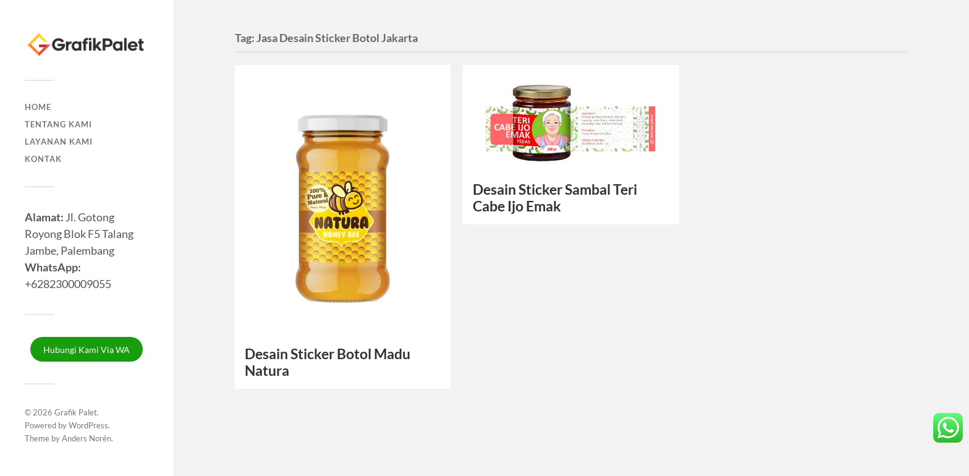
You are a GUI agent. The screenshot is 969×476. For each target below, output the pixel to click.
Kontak (43, 159)
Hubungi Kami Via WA (86, 349)
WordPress (88, 425)
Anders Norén (86, 438)
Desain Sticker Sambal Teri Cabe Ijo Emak (555, 198)
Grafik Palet (75, 412)
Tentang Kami (58, 124)
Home (38, 107)
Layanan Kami (59, 142)
